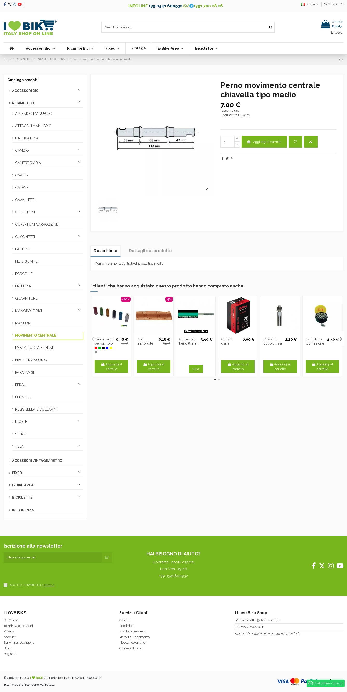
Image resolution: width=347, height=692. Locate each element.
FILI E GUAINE (26, 261)
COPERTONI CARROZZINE (36, 224)
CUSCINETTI (25, 237)
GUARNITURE (26, 298)
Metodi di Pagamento (134, 637)
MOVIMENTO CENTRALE (35, 335)
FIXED (17, 473)
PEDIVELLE (23, 397)
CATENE (21, 187)
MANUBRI (23, 323)
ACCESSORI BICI (25, 91)
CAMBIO (22, 150)
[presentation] (40, 572)
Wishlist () (333, 4)
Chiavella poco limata (272, 341)
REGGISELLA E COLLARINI (36, 409)
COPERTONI (25, 212)
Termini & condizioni (18, 625)
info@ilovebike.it (251, 627)
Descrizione (105, 250)
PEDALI (21, 385)
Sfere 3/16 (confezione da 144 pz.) (315, 343)
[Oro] (111, 348)
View (196, 369)
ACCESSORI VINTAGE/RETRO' (37, 461)
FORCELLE (23, 274)
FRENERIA (23, 286)
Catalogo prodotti (23, 80)
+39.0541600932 (247, 633)
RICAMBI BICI (23, 103)
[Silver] (96, 352)
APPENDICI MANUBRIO (33, 114)
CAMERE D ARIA (28, 163)
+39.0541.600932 (165, 5)
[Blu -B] (107, 348)
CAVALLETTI (25, 200)
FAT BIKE (22, 249)
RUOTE (21, 422)
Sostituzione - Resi (132, 631)
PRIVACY (49, 584)
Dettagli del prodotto (150, 250)
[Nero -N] (103, 348)
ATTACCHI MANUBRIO (33, 126)
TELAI (19, 446)
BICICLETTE (22, 497)
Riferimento (228, 115)
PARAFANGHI (25, 372)
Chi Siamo (11, 620)
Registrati (10, 654)
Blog (7, 648)
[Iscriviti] (107, 557)
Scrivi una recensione (19, 642)
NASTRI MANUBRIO (31, 360)
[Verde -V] (99, 348)
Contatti (124, 620)
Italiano (310, 4)
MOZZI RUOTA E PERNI (34, 348)
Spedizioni (126, 625)
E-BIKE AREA (22, 485)
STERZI (21, 434)
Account (10, 637)
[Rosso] (96, 348)
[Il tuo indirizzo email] (53, 557)
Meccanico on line (132, 642)
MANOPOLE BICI (28, 311)
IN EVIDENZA (23, 510)
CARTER (21, 175)
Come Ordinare (130, 648)
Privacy (9, 631)
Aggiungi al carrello (264, 142)
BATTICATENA (27, 138)
